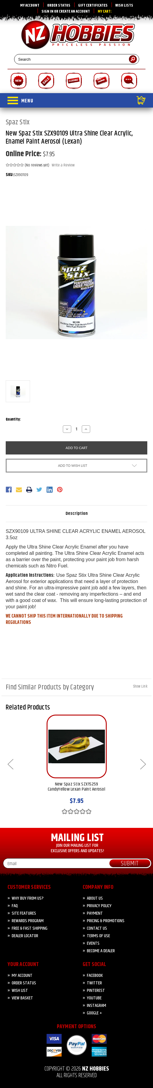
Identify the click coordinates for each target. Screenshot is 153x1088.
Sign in (47, 11)
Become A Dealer (101, 951)
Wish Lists (124, 5)
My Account (29, 5)
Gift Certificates (93, 5)
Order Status (58, 5)
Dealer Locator (25, 936)
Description (77, 513)
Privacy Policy (99, 906)
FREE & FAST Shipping (29, 928)
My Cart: (105, 11)
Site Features (24, 913)
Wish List (20, 990)
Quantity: (13, 419)
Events (93, 943)
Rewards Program (28, 921)
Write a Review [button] (63, 165)
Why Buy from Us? (28, 898)
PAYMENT (95, 913)
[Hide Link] (140, 686)
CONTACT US (97, 928)
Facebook (95, 975)
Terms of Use (98, 936)
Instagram (96, 1005)
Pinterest (96, 990)
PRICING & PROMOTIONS (105, 921)
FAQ (15, 906)
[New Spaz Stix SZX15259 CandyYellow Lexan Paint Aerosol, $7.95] (76, 746)
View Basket (22, 998)
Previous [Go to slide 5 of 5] (10, 764)
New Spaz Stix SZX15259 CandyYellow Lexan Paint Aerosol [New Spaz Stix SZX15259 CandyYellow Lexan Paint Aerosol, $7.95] (76, 787)
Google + (94, 1013)
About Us (95, 898)
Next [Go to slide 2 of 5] (143, 764)
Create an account (74, 11)
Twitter (94, 983)
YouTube (94, 998)
